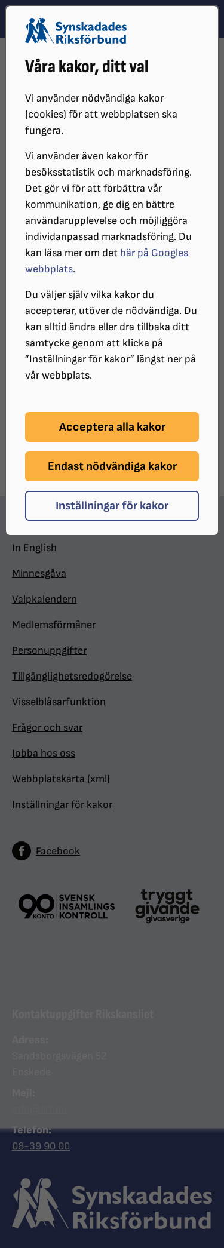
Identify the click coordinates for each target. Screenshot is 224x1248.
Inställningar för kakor (112, 506)
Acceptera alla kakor (112, 427)
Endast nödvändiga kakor (112, 466)
